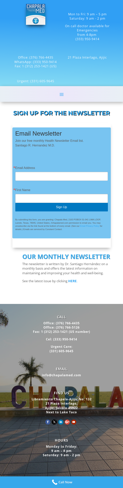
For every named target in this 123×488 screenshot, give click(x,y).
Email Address (25, 168)
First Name (22, 190)
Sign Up (61, 207)
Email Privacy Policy (89, 226)
